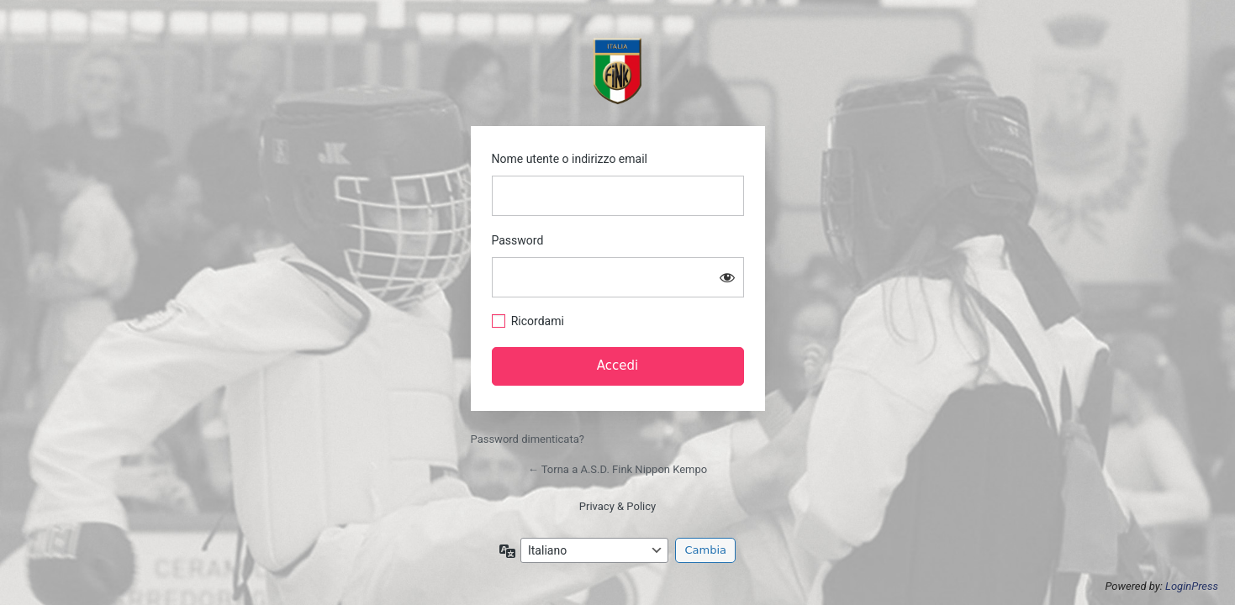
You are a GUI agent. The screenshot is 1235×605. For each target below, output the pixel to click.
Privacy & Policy (617, 506)
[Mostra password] (727, 277)
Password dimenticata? (527, 439)
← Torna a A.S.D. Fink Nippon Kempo (617, 469)
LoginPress (1191, 586)
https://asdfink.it (618, 70)
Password (518, 240)
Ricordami (537, 321)
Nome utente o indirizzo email (569, 159)
